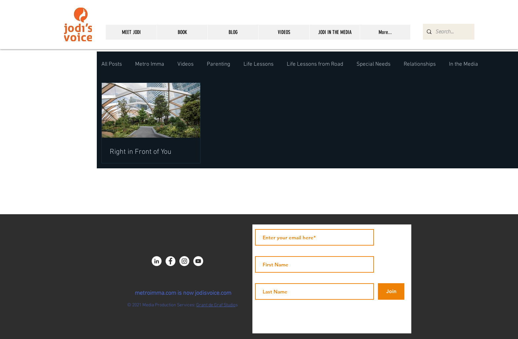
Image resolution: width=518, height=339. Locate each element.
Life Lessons (258, 64)
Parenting (218, 64)
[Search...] (448, 32)
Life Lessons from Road (315, 64)
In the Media (463, 64)
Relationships (420, 64)
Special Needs (373, 64)
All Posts (111, 64)
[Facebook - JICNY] (170, 261)
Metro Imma (149, 64)
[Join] (391, 291)
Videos (185, 64)
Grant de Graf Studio (216, 305)
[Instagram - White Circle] (184, 261)
